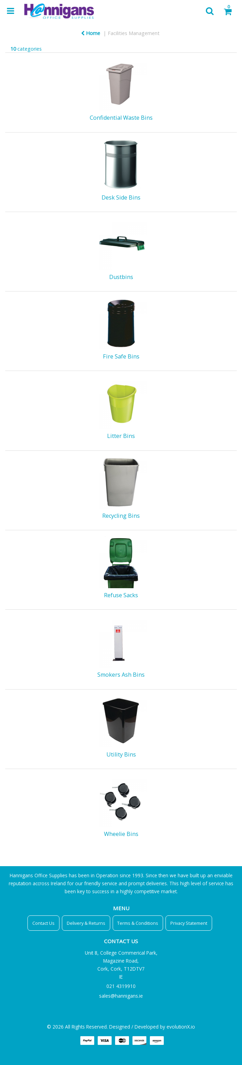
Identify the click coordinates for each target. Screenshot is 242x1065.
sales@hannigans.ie (121, 995)
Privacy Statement (188, 923)
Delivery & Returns (86, 923)
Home (90, 33)
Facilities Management (134, 33)
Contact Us (43, 923)
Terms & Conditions (137, 923)
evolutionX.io (181, 1026)
